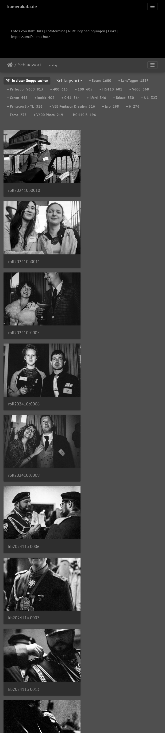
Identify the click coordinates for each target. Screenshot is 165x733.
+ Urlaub (123, 97)
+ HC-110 (111, 89)
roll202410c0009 (24, 329)
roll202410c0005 (24, 259)
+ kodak (44, 97)
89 (81, 705)
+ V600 (139, 89)
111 (129, 705)
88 (70, 705)
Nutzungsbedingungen (86, 31)
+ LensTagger (133, 80)
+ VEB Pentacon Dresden (72, 106)
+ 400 (59, 89)
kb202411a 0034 (106, 610)
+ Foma (17, 115)
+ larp (110, 106)
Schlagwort (29, 65)
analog (52, 65)
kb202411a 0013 (106, 400)
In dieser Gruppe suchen (27, 80)
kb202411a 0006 (106, 329)
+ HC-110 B (83, 115)
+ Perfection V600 (25, 89)
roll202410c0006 (106, 259)
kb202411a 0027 (23, 610)
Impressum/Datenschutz (30, 36)
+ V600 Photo (48, 115)
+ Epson (100, 80)
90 (93, 705)
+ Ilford (96, 97)
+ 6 (132, 106)
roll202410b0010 (24, 189)
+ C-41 (70, 97)
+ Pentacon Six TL (24, 106)
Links (112, 31)
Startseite (10, 64)
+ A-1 (149, 97)
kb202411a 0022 (106, 540)
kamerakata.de (22, 7)
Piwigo (92, 723)
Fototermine (55, 31)
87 (58, 705)
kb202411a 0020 (23, 540)
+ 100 (83, 89)
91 (105, 705)
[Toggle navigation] (152, 6)
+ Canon (17, 97)
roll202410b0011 (107, 189)
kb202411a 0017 (23, 470)
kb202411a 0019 (106, 470)
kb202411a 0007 (23, 399)
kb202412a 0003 (23, 681)
